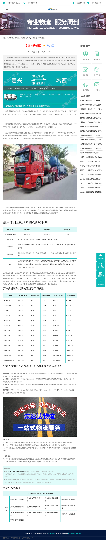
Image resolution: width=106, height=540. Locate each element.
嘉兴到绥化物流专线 (68, 514)
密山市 (64, 245)
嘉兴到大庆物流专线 (17, 499)
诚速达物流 (51, 533)
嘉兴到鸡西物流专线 (33, 507)
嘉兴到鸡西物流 (9, 38)
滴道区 (33, 245)
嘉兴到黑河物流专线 (17, 507)
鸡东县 (54, 245)
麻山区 (49, 245)
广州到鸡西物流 (15, 538)
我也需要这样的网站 (74, 533)
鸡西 (19, 245)
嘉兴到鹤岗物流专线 (68, 499)
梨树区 (38, 245)
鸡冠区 (24, 245)
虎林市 (59, 245)
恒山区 (28, 245)
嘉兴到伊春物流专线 (17, 520)
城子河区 (44, 245)
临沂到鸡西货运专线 (27, 538)
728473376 (78, 3)
